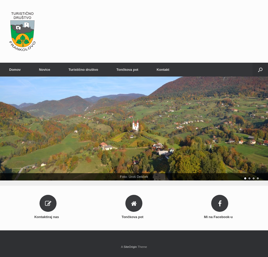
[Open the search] (260, 70)
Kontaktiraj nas (48, 217)
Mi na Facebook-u (220, 217)
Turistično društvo (83, 70)
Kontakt (163, 70)
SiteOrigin (130, 246)
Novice (44, 70)
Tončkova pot (127, 70)
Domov (15, 70)
